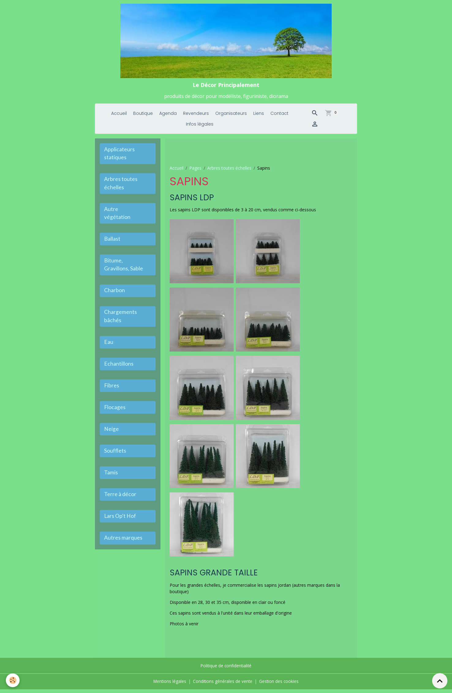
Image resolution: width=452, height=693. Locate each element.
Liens (258, 117)
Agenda (168, 117)
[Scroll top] (439, 680)
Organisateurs (231, 117)
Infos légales (199, 128)
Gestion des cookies (280, 685)
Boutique (143, 117)
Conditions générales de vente (223, 685)
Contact (279, 117)
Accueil (119, 117)
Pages (195, 172)
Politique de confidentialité (226, 669)
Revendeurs (196, 117)
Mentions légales (169, 685)
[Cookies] (13, 680)
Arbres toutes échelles (229, 172)
